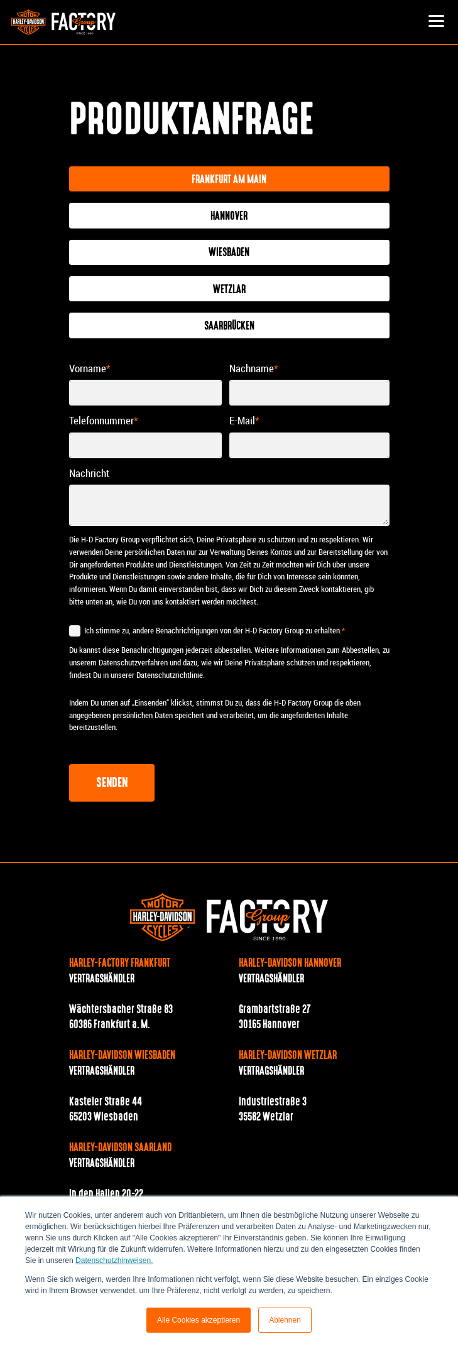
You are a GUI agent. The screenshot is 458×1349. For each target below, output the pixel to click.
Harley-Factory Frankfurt (119, 963)
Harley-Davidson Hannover (290, 963)
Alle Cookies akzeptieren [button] (198, 1320)
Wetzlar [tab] (229, 290)
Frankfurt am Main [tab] (229, 180)
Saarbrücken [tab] (229, 326)
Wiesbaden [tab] (229, 253)
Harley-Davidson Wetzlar (288, 1056)
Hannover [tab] (229, 216)
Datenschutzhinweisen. (114, 1260)
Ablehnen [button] (285, 1320)
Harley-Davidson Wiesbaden (122, 1056)
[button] (436, 22)
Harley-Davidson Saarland (120, 1148)
